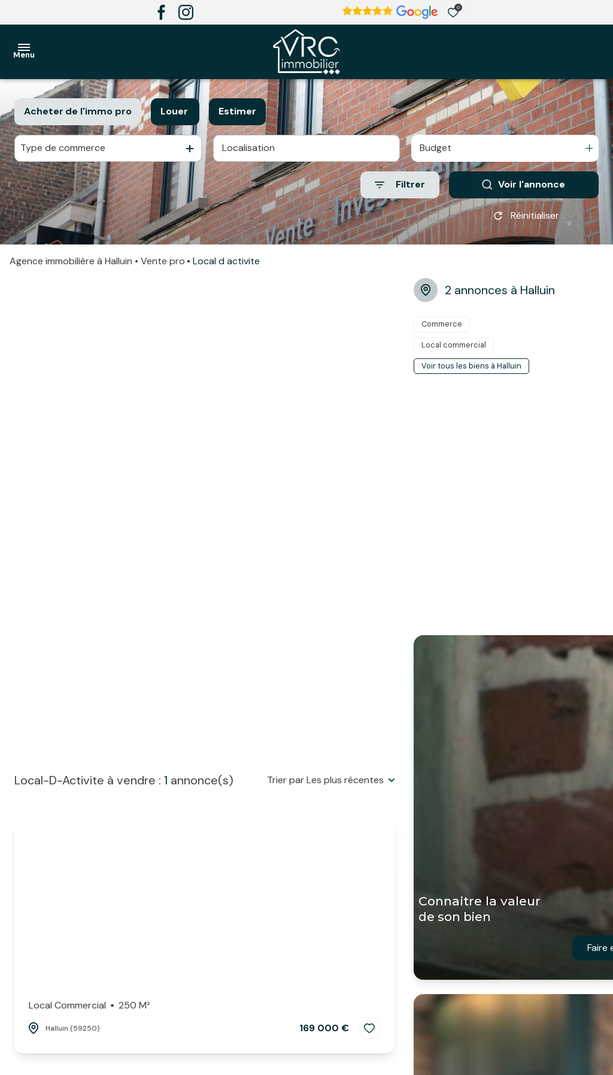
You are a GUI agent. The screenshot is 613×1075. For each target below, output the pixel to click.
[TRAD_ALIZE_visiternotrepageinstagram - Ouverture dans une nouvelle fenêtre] (185, 12)
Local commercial (89, 1005)
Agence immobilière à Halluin (71, 261)
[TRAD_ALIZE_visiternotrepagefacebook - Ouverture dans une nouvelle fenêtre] (161, 12)
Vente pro (163, 261)
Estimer (237, 111)
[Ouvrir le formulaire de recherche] (399, 184)
